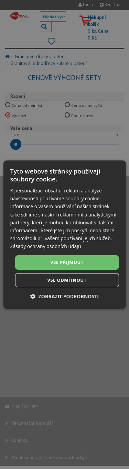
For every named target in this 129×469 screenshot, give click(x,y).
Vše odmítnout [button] (67, 280)
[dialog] (64, 234)
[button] (64, 296)
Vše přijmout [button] (66, 262)
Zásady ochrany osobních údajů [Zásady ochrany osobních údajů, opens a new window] (45, 246)
